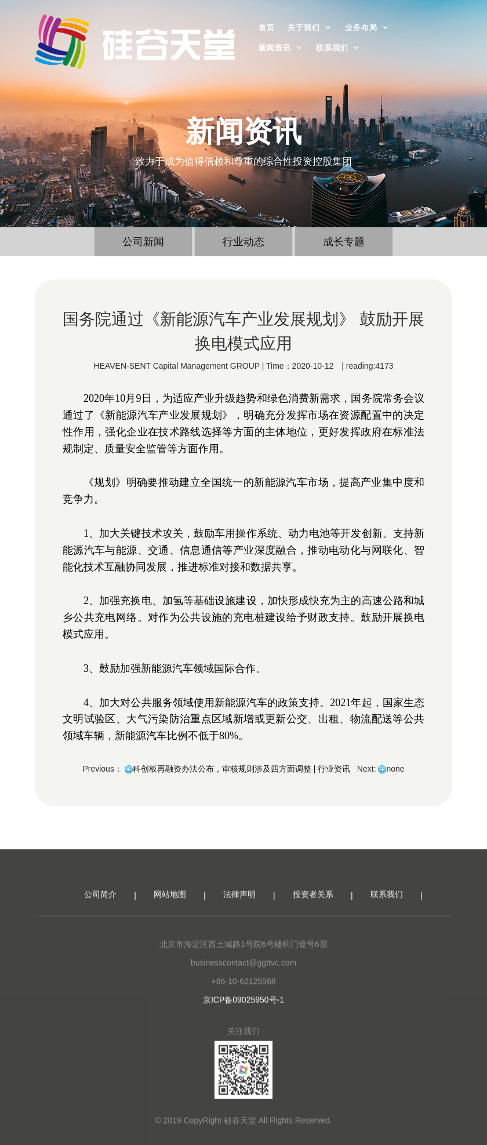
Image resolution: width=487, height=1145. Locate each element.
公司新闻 (143, 242)
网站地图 (170, 899)
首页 (267, 27)
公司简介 (100, 899)
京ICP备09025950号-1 (243, 1005)
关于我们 (304, 27)
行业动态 (243, 242)
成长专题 (344, 242)
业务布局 (361, 27)
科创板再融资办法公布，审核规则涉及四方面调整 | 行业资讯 (241, 768)
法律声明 (239, 899)
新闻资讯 (275, 47)
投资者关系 (313, 899)
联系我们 (332, 47)
